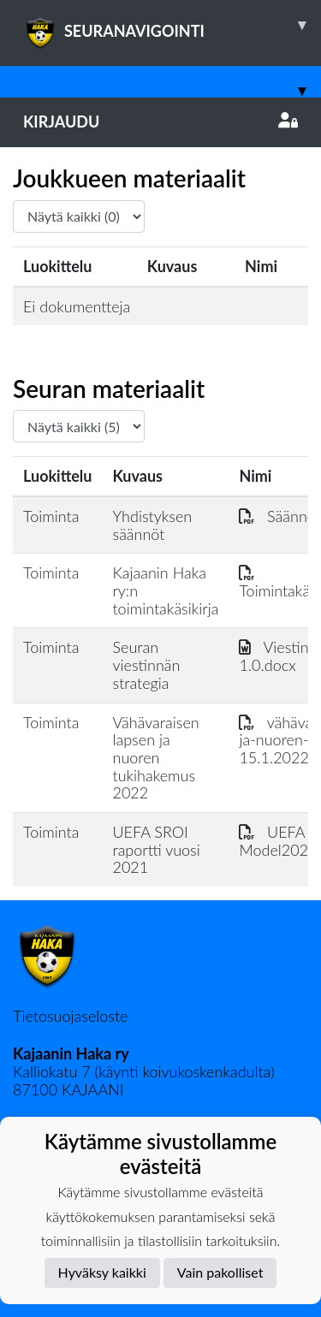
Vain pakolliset (220, 1272)
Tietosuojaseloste (70, 1015)
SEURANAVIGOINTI (172, 25)
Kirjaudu (160, 121)
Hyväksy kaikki (102, 1272)
